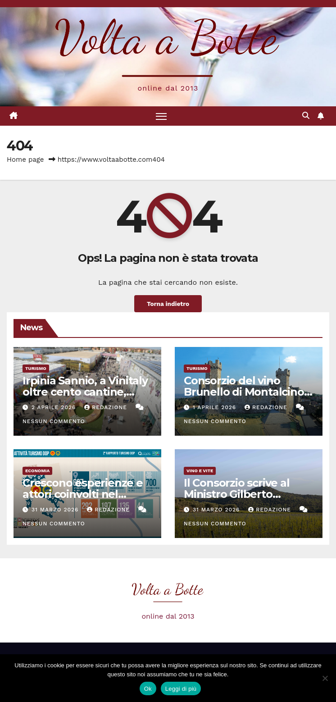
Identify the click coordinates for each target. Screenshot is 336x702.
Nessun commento (54, 421)
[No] (324, 678)
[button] (305, 115)
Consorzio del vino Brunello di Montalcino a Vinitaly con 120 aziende (248, 392)
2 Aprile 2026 (55, 407)
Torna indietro (168, 303)
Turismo (35, 368)
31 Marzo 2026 (56, 509)
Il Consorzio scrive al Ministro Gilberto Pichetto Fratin (237, 494)
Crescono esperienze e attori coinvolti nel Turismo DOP (83, 494)
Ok (148, 688)
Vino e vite (199, 470)
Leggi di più (181, 688)
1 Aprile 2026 (215, 407)
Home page (25, 159)
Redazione (106, 407)
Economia (37, 470)
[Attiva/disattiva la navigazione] (161, 116)
